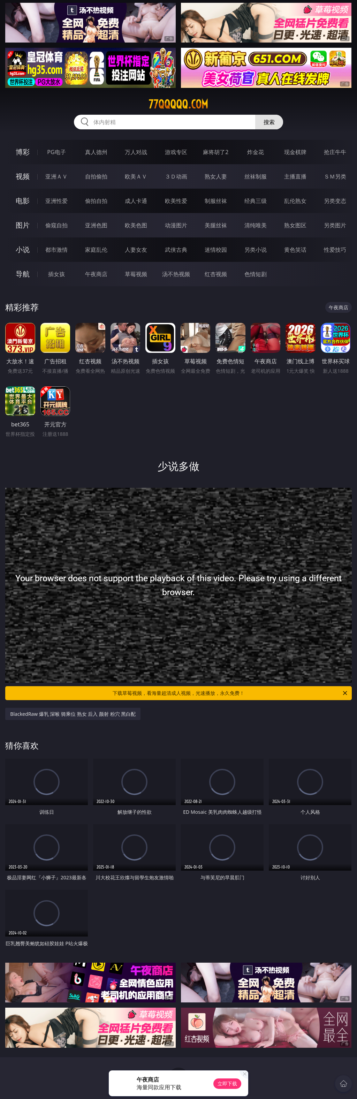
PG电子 (56, 152)
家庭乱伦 (96, 249)
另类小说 (255, 249)
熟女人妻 (216, 176)
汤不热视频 (176, 274)
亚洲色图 (96, 225)
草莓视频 (136, 274)
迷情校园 (216, 249)
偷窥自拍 (56, 225)
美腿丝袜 (216, 225)
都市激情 (56, 249)
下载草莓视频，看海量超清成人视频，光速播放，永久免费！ (230, 693)
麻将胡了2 (215, 152)
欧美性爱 (176, 201)
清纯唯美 (255, 225)
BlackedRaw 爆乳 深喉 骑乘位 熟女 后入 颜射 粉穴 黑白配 (73, 714)
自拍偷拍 (96, 176)
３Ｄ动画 (176, 176)
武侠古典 (176, 249)
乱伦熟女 (295, 201)
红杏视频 (216, 274)
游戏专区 (176, 152)
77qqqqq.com (178, 104)
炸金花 (255, 152)
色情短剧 (255, 274)
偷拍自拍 (96, 201)
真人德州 (96, 152)
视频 (23, 176)
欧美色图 (136, 225)
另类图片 (335, 225)
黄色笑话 (295, 249)
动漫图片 (176, 225)
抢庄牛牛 (335, 152)
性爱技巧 (335, 249)
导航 (23, 274)
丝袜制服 (255, 176)
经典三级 (255, 201)
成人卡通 (136, 201)
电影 (23, 200)
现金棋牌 (295, 152)
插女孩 (56, 274)
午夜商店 (96, 274)
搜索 (269, 122)
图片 (23, 225)
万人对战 (136, 152)
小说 (23, 249)
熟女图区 (295, 225)
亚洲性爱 (56, 201)
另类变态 (335, 201)
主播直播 (295, 176)
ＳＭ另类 (335, 176)
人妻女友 (136, 249)
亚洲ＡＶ (56, 176)
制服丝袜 (216, 201)
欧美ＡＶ (136, 176)
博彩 (23, 152)
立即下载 (227, 1083)
